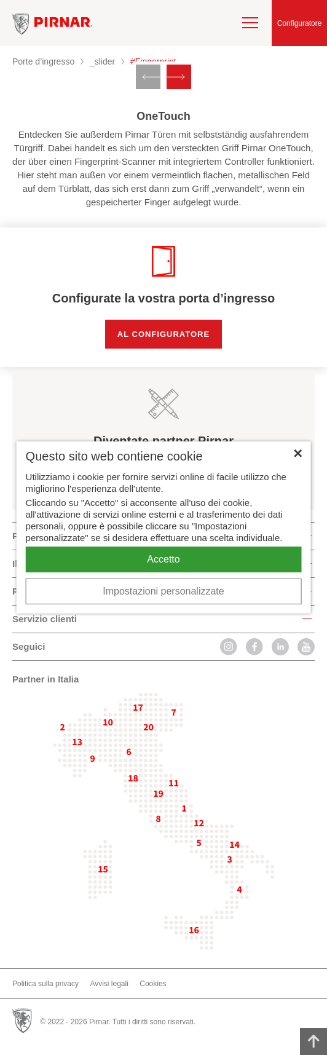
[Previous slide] (148, 77)
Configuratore (299, 23)
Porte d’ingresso (43, 61)
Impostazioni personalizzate (163, 591)
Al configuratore (163, 334)
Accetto (163, 559)
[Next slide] (179, 77)
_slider (102, 61)
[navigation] (250, 22)
